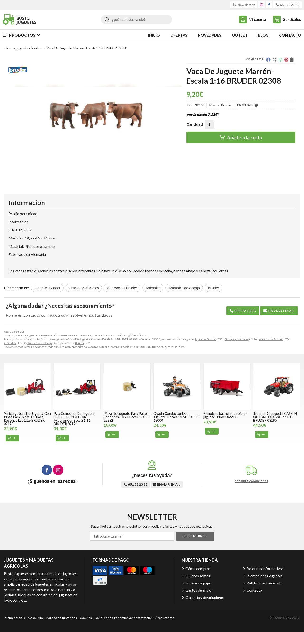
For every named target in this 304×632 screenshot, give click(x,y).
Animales (10, 343)
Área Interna (164, 618)
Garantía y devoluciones (204, 597)
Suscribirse (195, 536)
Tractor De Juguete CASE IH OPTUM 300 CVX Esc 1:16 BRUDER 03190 (275, 417)
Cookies (86, 618)
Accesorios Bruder (271, 339)
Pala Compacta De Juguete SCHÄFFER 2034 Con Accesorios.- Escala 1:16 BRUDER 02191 (74, 419)
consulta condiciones (251, 481)
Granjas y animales (237, 339)
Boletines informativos (265, 568)
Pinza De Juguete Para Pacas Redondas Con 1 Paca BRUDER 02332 (127, 417)
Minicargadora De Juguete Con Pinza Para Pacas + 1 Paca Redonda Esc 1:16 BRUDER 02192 (27, 419)
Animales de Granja (39, 343)
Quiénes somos (197, 576)
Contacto (254, 590)
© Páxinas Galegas (284, 617)
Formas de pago (198, 583)
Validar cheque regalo (264, 583)
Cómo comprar (197, 568)
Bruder (79, 343)
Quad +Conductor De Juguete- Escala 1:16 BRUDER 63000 (176, 417)
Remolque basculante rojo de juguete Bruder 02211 (225, 415)
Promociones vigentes (265, 576)
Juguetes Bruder (205, 339)
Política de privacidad (61, 618)
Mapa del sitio (15, 618)
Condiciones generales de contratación (124, 618)
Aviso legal (35, 618)
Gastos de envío (198, 590)
